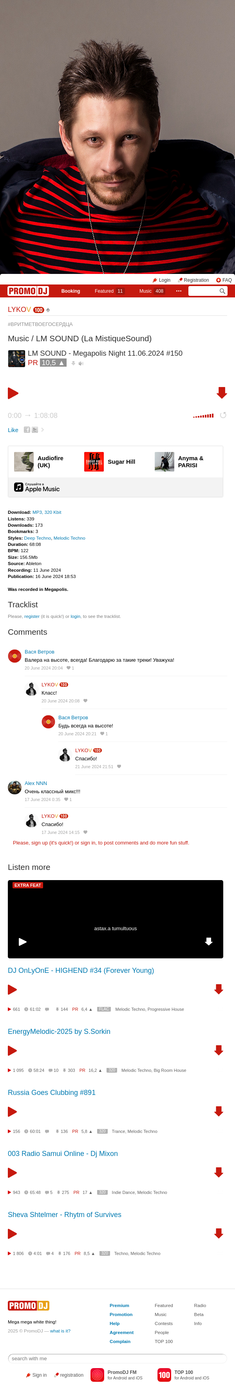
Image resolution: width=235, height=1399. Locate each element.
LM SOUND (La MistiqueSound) (94, 338)
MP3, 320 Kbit (47, 512)
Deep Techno (37, 537)
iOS (139, 1378)
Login (164, 280)
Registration (196, 280)
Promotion (121, 1314)
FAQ (227, 280)
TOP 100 (164, 1341)
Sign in (40, 1375)
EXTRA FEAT (27, 885)
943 (16, 1192)
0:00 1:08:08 (33, 416)
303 (71, 1070)
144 (64, 1009)
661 (16, 1009)
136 (64, 1131)
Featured (110, 291)
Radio (200, 1305)
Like (13, 430)
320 (111, 1070)
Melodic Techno (69, 537)
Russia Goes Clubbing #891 (52, 1093)
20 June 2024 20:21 (77, 733)
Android (120, 1378)
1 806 (18, 1253)
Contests (164, 1323)
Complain (120, 1341)
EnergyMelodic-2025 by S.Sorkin (59, 1031)
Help (114, 1323)
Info (198, 1323)
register (32, 616)
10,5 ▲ (53, 362)
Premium (119, 1305)
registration (71, 1375)
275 (65, 1192)
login (75, 616)
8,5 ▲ (89, 1253)
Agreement (122, 1332)
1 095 (18, 1070)
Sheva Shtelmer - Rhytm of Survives (64, 1215)
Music (152, 291)
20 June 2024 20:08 (61, 701)
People (162, 1332)
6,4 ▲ (87, 1009)
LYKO (19, 309)
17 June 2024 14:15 (61, 832)
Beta (199, 1314)
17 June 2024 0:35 (42, 799)
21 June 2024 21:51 (94, 766)
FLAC (104, 1009)
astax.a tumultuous (115, 928)
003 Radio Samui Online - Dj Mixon (63, 1154)
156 (16, 1131)
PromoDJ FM (122, 1372)
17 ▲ (88, 1192)
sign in (88, 843)
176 (66, 1253)
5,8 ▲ (87, 1131)
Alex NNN (36, 783)
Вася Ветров (39, 651)
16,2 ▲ (95, 1070)
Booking (70, 291)
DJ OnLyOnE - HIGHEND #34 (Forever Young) (81, 970)
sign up (39, 843)
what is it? (60, 1330)
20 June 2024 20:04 (44, 668)
